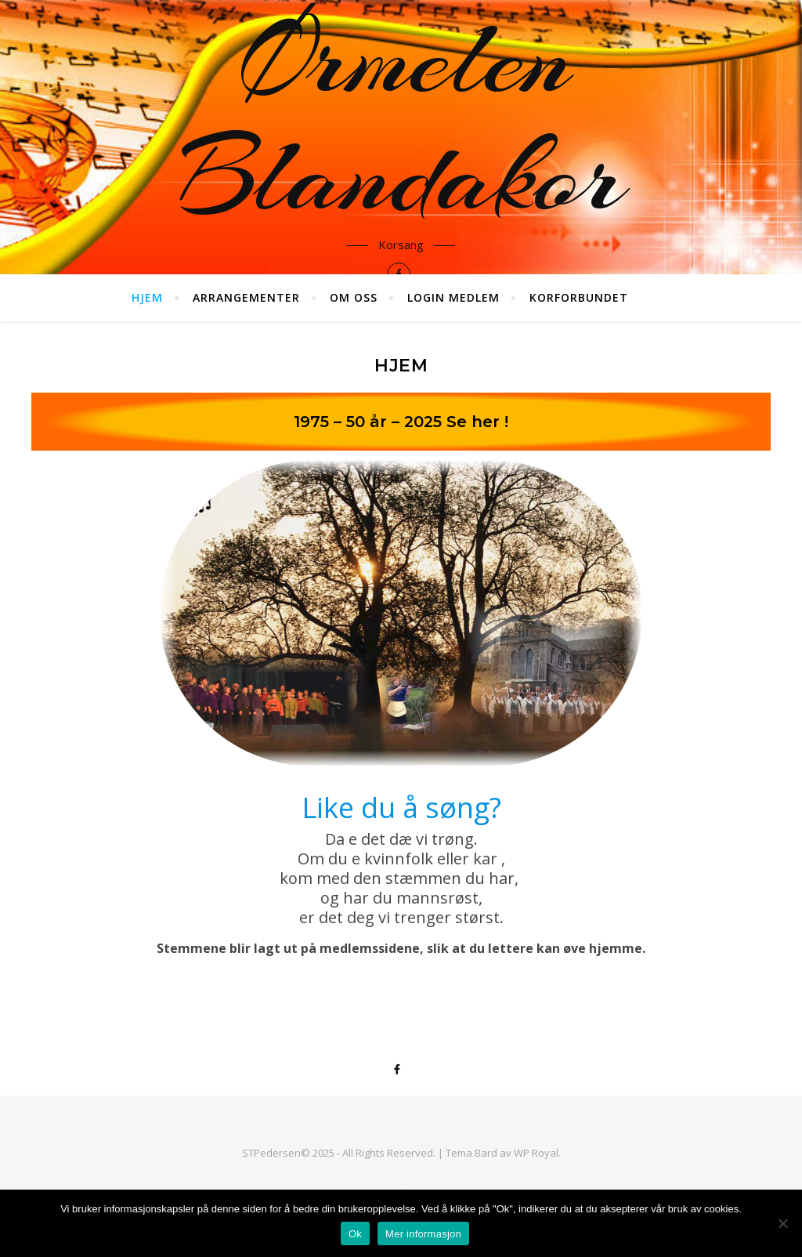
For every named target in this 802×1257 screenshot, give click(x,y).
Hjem (147, 297)
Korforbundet (578, 297)
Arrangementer (246, 297)
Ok (355, 1234)
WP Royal (536, 1153)
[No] (782, 1223)
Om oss (354, 297)
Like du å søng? (401, 807)
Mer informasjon (423, 1234)
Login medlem (453, 297)
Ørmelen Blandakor (401, 117)
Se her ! (477, 421)
